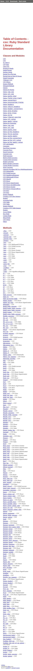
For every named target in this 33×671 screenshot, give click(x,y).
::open (5, 260)
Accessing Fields (8, 200)
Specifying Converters (9, 148)
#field (4, 389)
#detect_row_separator (9, 356)
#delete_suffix (7, 355)
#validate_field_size (8, 641)
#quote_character (8, 563)
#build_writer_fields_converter (12, 314)
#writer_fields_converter (10, 654)
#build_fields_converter (10, 306)
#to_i (4, 625)
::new (4, 242)
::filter (5, 231)
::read (4, 266)
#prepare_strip (7, 548)
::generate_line (7, 237)
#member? (6, 484)
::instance (5, 240)
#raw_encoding (7, 567)
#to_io (5, 627)
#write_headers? (7, 650)
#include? (6, 432)
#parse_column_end (8, 494)
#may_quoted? (7, 482)
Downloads (14, 1)
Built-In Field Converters (10, 158)
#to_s (4, 629)
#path (4, 519)
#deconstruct (6, 343)
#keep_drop (6, 449)
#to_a (4, 616)
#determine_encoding (9, 358)
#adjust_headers (7, 300)
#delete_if (6, 351)
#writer (5, 652)
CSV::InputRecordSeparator (11, 175)
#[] (4, 287)
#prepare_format (7, 529)
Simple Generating (8, 78)
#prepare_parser (7, 538)
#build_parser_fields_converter (12, 310)
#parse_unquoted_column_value (12, 509)
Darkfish (8, 668)
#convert (5, 335)
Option (8, 92)
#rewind (5, 585)
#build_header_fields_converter (12, 308)
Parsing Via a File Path (9, 74)
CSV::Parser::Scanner (9, 187)
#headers (5, 422)
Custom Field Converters (10, 159)
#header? (5, 409)
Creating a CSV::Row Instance (11, 196)
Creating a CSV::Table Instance (12, 208)
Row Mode (6, 214)
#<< (4, 273)
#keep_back (6, 445)
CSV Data (6, 64)
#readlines (6, 575)
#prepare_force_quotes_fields (11, 527)
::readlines (6, 267)
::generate (6, 235)
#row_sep (6, 589)
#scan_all (5, 594)
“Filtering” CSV (7, 80)
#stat (4, 612)
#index (5, 434)
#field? (5, 391)
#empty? (5, 380)
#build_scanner (7, 312)
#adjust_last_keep (8, 302)
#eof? (4, 384)
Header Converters (8, 161)
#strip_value (6, 614)
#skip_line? (6, 602)
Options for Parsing (8, 89)
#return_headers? (8, 581)
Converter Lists (7, 154)
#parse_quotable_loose (9, 502)
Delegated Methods (8, 86)
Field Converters (7, 156)
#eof (4, 382)
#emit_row (6, 378)
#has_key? (6, 407)
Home (2, 1)
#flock (5, 401)
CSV (4, 59)
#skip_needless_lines (9, 608)
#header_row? (7, 416)
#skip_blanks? (7, 598)
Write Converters (8, 167)
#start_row (6, 610)
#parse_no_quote (8, 500)
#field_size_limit (8, 395)
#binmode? (6, 304)
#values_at (6, 646)
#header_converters (8, 413)
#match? (5, 476)
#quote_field (6, 565)
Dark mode (22, 1)
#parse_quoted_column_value (11, 505)
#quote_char (6, 561)
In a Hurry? (6, 62)
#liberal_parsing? (8, 465)
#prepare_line (7, 534)
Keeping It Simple (8, 68)
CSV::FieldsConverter (9, 173)
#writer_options (7, 656)
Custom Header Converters (10, 165)
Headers (5, 198)
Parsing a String (7, 72)
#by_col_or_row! (8, 324)
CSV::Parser (6, 181)
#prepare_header (7, 531)
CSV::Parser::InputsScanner (11, 183)
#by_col (5, 318)
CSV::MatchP (7, 179)
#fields (5, 399)
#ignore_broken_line (9, 430)
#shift (4, 596)
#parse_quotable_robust (10, 503)
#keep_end (6, 453)
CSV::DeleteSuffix (8, 171)
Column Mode (7, 216)
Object (5, 221)
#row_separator (7, 591)
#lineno (5, 473)
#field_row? (6, 393)
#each (4, 364)
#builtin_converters (8, 316)
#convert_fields (7, 339)
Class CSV (6, 66)
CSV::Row (6, 190)
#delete (5, 347)
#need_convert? (7, 486)
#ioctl (4, 443)
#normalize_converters (9, 490)
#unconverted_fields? (9, 635)
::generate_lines (7, 238)
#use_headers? (7, 639)
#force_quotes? (7, 403)
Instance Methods (8, 84)
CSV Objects (6, 82)
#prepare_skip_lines (8, 546)
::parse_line (6, 264)
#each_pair (6, 376)
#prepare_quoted (8, 542)
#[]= (4, 291)
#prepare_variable (8, 552)
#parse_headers (7, 498)
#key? (4, 461)
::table (5, 269)
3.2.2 (7, 1)
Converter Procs (7, 150)
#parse (5, 492)
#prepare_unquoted (8, 550)
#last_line (6, 463)
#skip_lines (6, 604)
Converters (6, 146)
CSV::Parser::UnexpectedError (12, 188)
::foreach (5, 233)
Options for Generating (9, 123)
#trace (5, 633)
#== (4, 281)
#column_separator (8, 333)
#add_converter (7, 295)
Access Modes (7, 212)
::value (5, 271)
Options (5, 88)
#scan (4, 592)
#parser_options (7, 517)
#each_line (6, 372)
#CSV (5, 285)
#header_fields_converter (10, 414)
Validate (3, 665)
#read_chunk (6, 571)
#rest (4, 579)
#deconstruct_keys (8, 345)
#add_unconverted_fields (10, 298)
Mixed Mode (6, 218)
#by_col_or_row (7, 322)
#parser (5, 511)
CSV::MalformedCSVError (11, 177)
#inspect (5, 438)
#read (4, 569)
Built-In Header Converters (10, 163)
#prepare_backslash (8, 525)
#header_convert (7, 411)
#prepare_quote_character (10, 540)
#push (4, 554)
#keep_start (6, 457)
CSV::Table (6, 202)
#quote (5, 560)
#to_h (4, 621)
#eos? (4, 385)
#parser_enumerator (8, 513)
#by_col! (5, 320)
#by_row (5, 325)
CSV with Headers (8, 144)
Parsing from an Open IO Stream (12, 76)
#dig (4, 360)
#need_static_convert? (9, 488)
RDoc (9, 666)
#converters (6, 341)
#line (4, 469)
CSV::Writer (6, 219)
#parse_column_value (9, 496)
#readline (5, 573)
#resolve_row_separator (10, 577)
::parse (5, 262)
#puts (4, 558)
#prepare (5, 521)
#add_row (6, 296)
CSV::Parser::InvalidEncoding (11, 185)
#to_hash (5, 623)
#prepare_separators (8, 544)
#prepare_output (7, 536)
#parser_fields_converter (10, 515)
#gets (4, 405)
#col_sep (5, 331)
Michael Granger (16, 668)
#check (5, 329)
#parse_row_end (7, 507)
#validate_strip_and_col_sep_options (13, 643)
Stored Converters (8, 152)
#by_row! (6, 327)
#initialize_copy (7, 436)
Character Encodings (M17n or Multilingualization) (17, 169)
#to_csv (5, 618)
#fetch (5, 387)
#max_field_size (7, 478)
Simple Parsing (7, 70)
